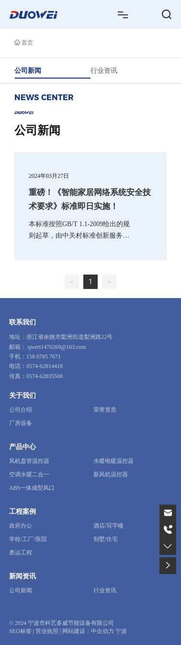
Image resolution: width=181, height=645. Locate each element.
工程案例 (22, 511)
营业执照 (46, 631)
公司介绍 (20, 409)
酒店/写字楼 (108, 525)
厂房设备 (20, 423)
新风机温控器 (110, 474)
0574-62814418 (44, 366)
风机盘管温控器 (29, 461)
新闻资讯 (22, 576)
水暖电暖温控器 (113, 461)
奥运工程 (20, 552)
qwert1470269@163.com (57, 347)
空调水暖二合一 (29, 474)
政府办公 (20, 525)
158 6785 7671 (43, 356)
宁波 (121, 631)
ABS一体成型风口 (32, 487)
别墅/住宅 (105, 539)
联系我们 (22, 322)
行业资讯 (103, 70)
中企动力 (102, 631)
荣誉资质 (104, 409)
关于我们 (22, 395)
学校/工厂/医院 (28, 539)
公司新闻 (27, 70)
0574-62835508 (44, 376)
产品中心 (22, 446)
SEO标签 (20, 631)
